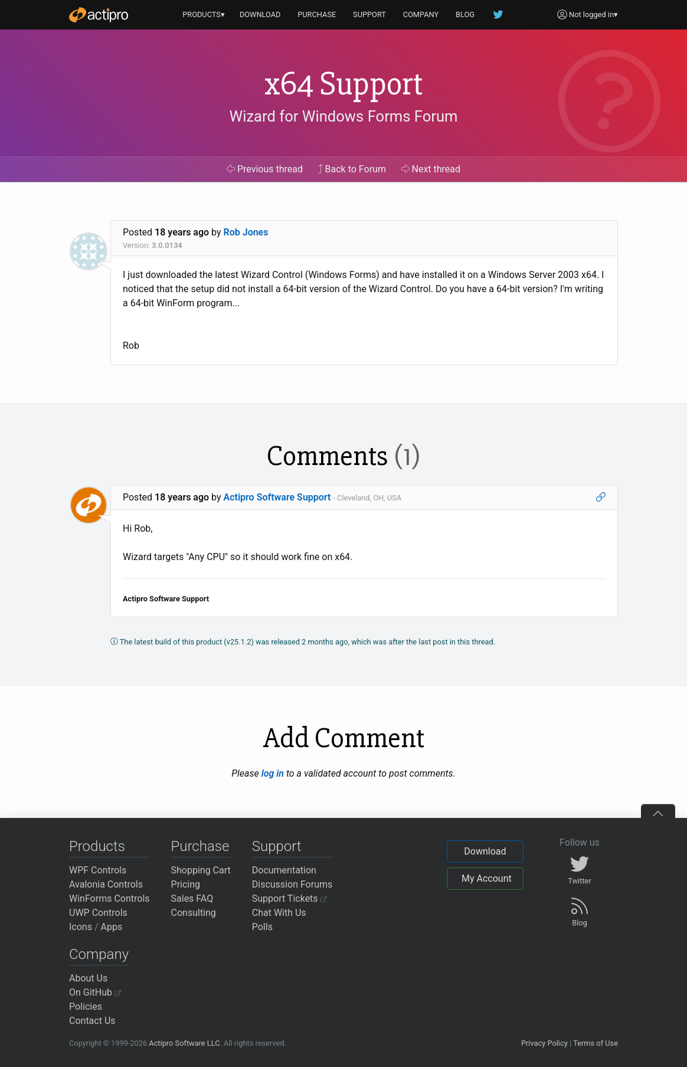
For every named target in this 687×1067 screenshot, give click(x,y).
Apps (112, 926)
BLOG (465, 14)
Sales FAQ (192, 898)
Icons (80, 926)
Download (485, 851)
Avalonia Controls (106, 884)
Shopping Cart (201, 870)
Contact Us (92, 1020)
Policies (85, 1006)
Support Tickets (289, 898)
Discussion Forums (292, 884)
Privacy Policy (544, 1043)
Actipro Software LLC (184, 1043)
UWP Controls (98, 912)
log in (272, 773)
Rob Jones (246, 232)
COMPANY (421, 14)
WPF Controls (97, 870)
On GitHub (95, 992)
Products (97, 846)
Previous (265, 169)
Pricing (186, 884)
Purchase (200, 846)
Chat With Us (279, 912)
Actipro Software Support (277, 497)
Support (277, 846)
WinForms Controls (109, 898)
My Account (487, 878)
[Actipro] (98, 15)
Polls (262, 926)
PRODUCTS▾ (203, 14)
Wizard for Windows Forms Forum (343, 116)
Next (431, 169)
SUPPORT (369, 14)
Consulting (193, 912)
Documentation (284, 870)
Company (99, 954)
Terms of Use (595, 1043)
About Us (88, 978)
